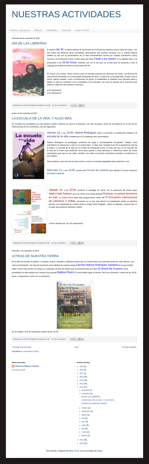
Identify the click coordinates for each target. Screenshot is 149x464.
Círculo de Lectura (97, 170)
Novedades (52, 30)
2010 (82, 443)
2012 (82, 387)
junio (84, 422)
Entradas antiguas (129, 347)
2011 (82, 440)
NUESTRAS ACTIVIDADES (66, 14)
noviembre (86, 394)
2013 (82, 384)
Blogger (100, 451)
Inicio (77, 347)
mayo (84, 425)
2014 (82, 380)
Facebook (66, 30)
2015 (82, 377)
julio (83, 418)
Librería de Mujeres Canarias (27, 366)
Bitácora (38, 30)
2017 (82, 373)
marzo (84, 432)
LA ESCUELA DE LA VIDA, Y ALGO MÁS (42, 118)
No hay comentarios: (59, 105)
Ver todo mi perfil (18, 370)
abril (83, 429)
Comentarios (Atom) (31, 351)
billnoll (76, 451)
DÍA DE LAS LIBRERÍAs (29, 43)
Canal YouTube (82, 30)
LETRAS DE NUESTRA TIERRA (35, 256)
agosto (84, 415)
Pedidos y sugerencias (19, 30)
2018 (82, 370)
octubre (85, 408)
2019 (82, 366)
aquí (44, 269)
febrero (85, 435)
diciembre (86, 390)
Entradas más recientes (22, 347)
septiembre (86, 411)
